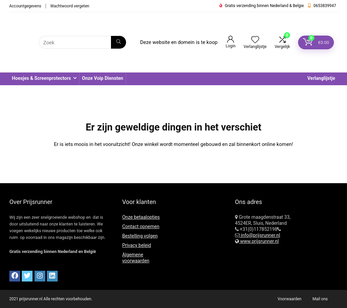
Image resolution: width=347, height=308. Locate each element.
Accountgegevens (25, 6)
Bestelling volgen (140, 236)
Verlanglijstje (321, 78)
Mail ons (320, 299)
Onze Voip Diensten (102, 78)
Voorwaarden (289, 299)
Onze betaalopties (141, 217)
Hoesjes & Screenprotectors (41, 78)
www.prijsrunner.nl (259, 241)
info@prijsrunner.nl (260, 235)
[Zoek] (118, 42)
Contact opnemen (140, 226)
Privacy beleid (136, 245)
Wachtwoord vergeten (69, 6)
